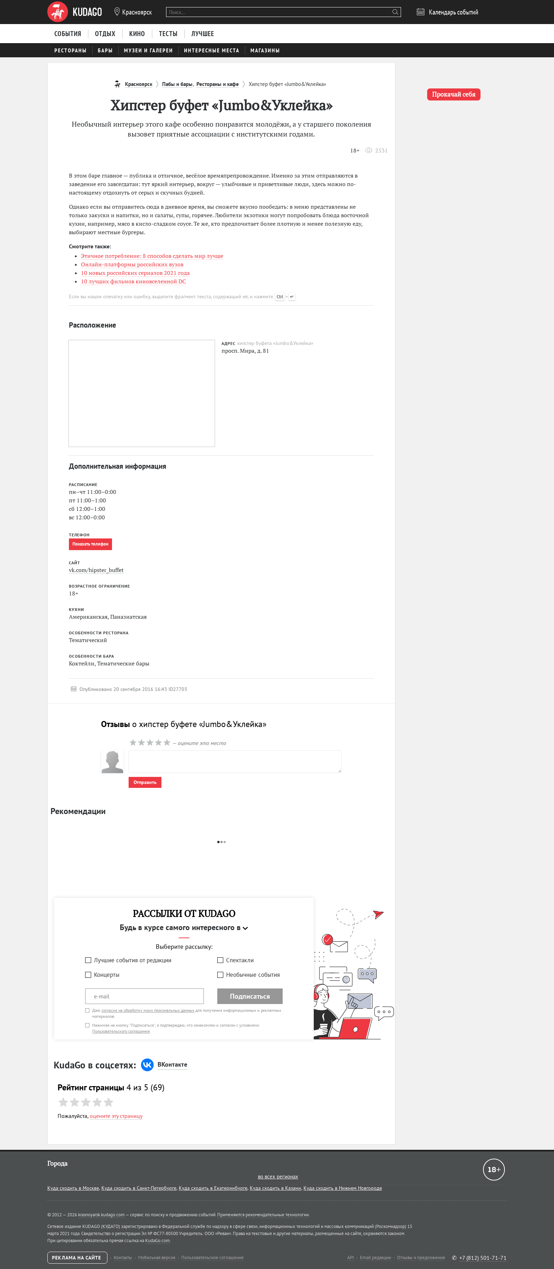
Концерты (106, 975)
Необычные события (253, 975)
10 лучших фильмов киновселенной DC (133, 281)
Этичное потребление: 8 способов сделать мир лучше (152, 255)
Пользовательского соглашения (121, 1031)
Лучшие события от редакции (132, 960)
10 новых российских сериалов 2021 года (135, 272)
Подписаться (250, 996)
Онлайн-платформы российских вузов (132, 264)
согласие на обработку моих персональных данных (147, 1010)
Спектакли (240, 960)
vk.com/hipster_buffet (96, 569)
